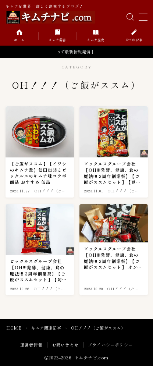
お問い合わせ (65, 345)
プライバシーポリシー (110, 345)
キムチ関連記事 (46, 328)
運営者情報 (31, 345)
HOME (13, 328)
